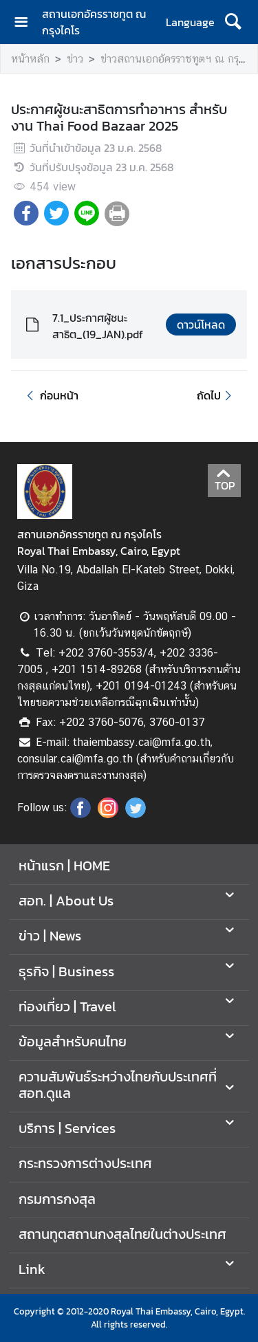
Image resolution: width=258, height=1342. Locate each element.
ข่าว (75, 58)
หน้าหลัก (30, 58)
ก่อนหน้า (50, 395)
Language (190, 22)
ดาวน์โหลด (201, 324)
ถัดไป (216, 395)
